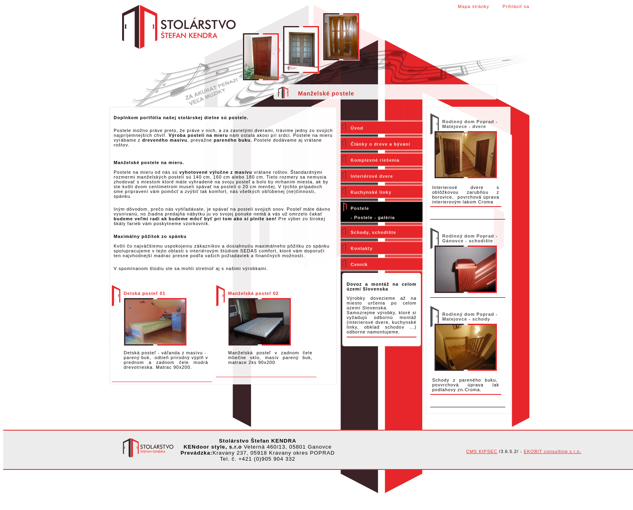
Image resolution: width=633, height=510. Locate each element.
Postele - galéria (374, 217)
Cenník (359, 264)
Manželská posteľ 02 (253, 293)
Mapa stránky (473, 6)
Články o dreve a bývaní (380, 144)
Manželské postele (326, 93)
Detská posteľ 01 (144, 293)
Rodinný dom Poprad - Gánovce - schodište (470, 238)
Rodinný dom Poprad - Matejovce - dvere (470, 124)
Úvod (357, 128)
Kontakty (362, 248)
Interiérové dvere (372, 176)
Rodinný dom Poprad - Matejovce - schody (470, 316)
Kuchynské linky (371, 192)
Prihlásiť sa (515, 6)
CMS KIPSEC (481, 451)
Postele (360, 208)
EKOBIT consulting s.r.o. (553, 451)
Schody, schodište (373, 232)
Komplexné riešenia (375, 160)
